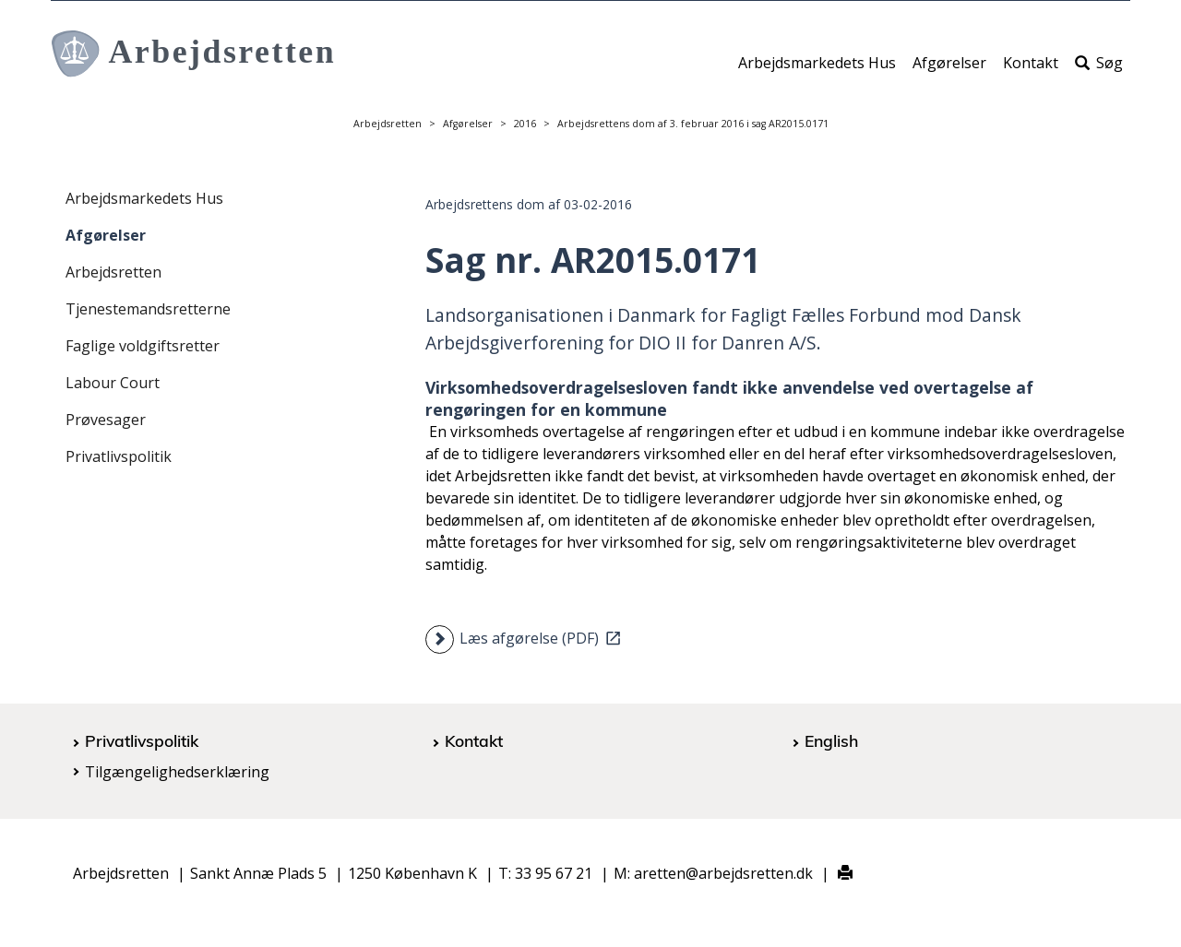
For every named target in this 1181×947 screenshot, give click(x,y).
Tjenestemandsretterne (148, 309)
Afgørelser (949, 71)
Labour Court (113, 383)
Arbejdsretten (387, 123)
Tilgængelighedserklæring (177, 772)
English (831, 740)
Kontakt (1030, 71)
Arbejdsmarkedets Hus (817, 71)
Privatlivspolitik (119, 456)
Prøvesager (106, 419)
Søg (1099, 71)
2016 (525, 123)
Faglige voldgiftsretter (143, 346)
